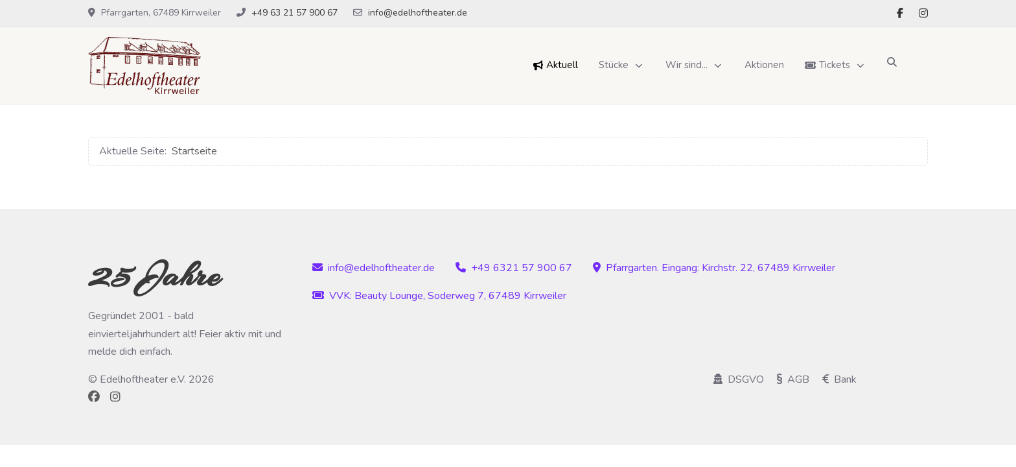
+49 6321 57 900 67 (514, 268)
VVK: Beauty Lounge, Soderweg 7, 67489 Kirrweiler (439, 296)
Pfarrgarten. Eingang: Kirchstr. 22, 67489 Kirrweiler (714, 268)
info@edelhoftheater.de (417, 12)
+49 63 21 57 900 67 (294, 12)
